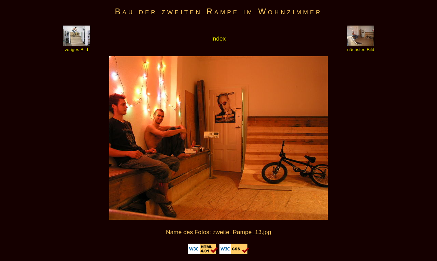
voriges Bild (76, 47)
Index (218, 38)
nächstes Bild (360, 47)
